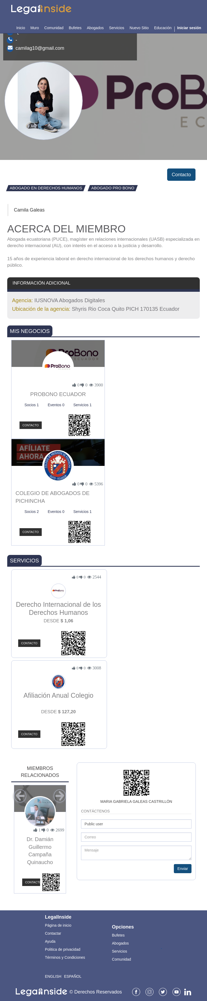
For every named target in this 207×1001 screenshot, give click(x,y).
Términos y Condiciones (65, 957)
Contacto (181, 174)
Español (72, 976)
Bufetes (118, 935)
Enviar (182, 868)
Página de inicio (58, 925)
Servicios (119, 951)
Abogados (120, 943)
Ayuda (50, 941)
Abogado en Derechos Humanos (46, 188)
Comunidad (121, 959)
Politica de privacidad (62, 949)
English (53, 976)
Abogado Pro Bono (112, 188)
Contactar (53, 933)
